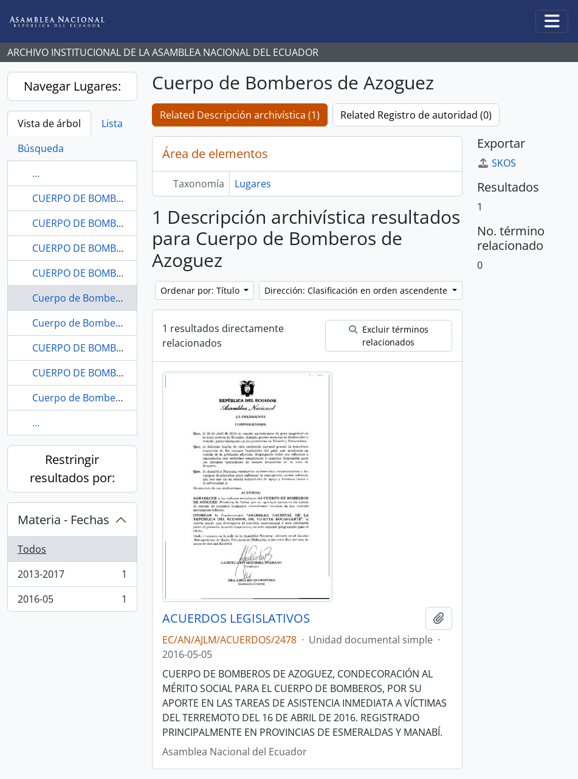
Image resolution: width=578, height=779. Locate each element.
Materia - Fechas (63, 519)
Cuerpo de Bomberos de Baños (104, 323)
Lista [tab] (112, 123)
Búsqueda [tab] (41, 148)
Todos (32, 549)
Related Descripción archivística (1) (240, 115)
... (36, 173)
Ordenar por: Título (201, 290)
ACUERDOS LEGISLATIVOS (236, 618)
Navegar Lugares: (72, 86)
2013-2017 (72, 577)
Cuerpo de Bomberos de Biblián (105, 397)
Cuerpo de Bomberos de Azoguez (109, 298)
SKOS (496, 163)
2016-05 (72, 601)
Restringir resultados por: (72, 468)
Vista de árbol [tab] (49, 123)
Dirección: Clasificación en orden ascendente (357, 290)
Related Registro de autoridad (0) (416, 115)
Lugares (253, 183)
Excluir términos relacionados (388, 336)
